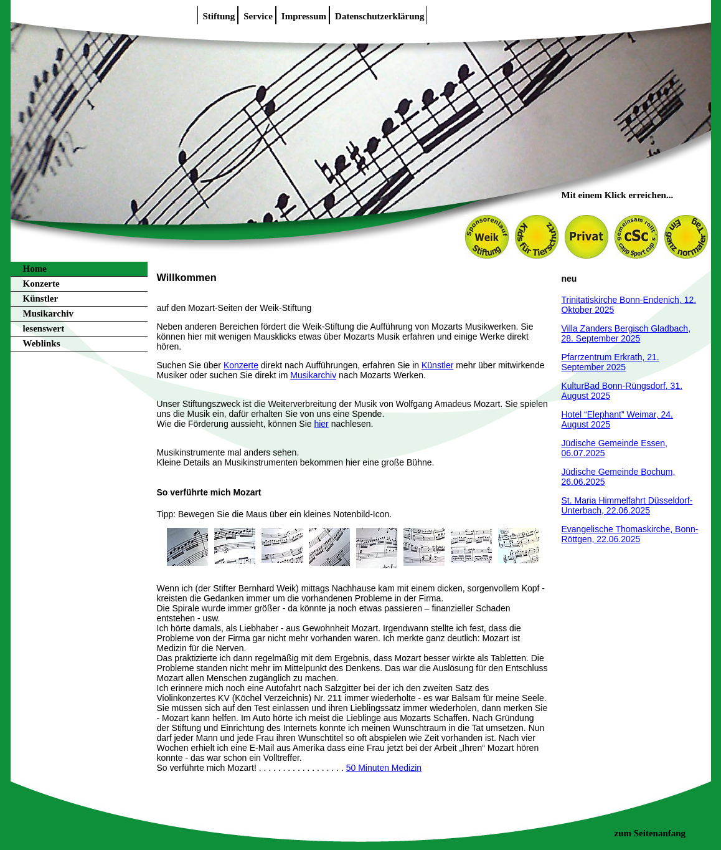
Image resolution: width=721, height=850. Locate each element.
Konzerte (41, 284)
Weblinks (41, 343)
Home (35, 269)
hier (321, 424)
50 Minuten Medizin (384, 768)
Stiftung (219, 16)
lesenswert (44, 328)
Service (258, 16)
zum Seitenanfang (650, 833)
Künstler (41, 298)
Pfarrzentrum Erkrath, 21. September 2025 (610, 362)
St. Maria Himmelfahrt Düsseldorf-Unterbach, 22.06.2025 (627, 505)
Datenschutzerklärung (379, 16)
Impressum (303, 16)
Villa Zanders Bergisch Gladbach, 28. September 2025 (626, 333)
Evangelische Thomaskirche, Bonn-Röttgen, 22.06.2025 (630, 534)
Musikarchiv (48, 313)
